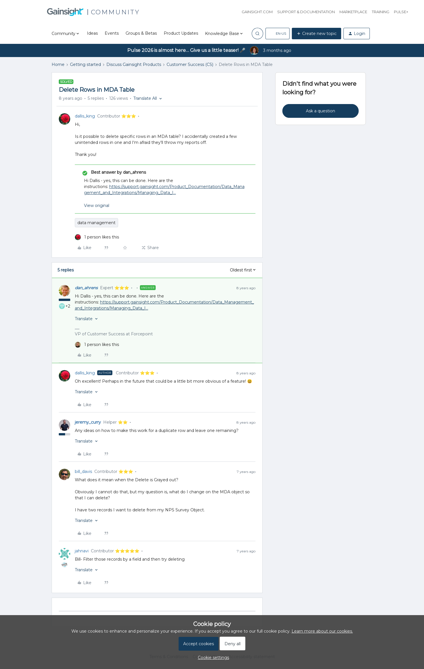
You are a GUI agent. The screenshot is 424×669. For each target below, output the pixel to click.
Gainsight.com (257, 11)
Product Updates (181, 33)
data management (96, 222)
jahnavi (82, 550)
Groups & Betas (141, 33)
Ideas (92, 33)
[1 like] (97, 237)
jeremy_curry (88, 422)
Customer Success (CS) (190, 64)
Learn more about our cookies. (322, 631)
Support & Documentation (306, 11)
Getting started (85, 64)
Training (380, 11)
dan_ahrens (86, 287)
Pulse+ (401, 11)
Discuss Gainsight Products (133, 64)
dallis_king (85, 116)
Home (58, 64)
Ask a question (320, 111)
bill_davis (83, 471)
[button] (277, 33)
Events (112, 33)
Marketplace (353, 11)
